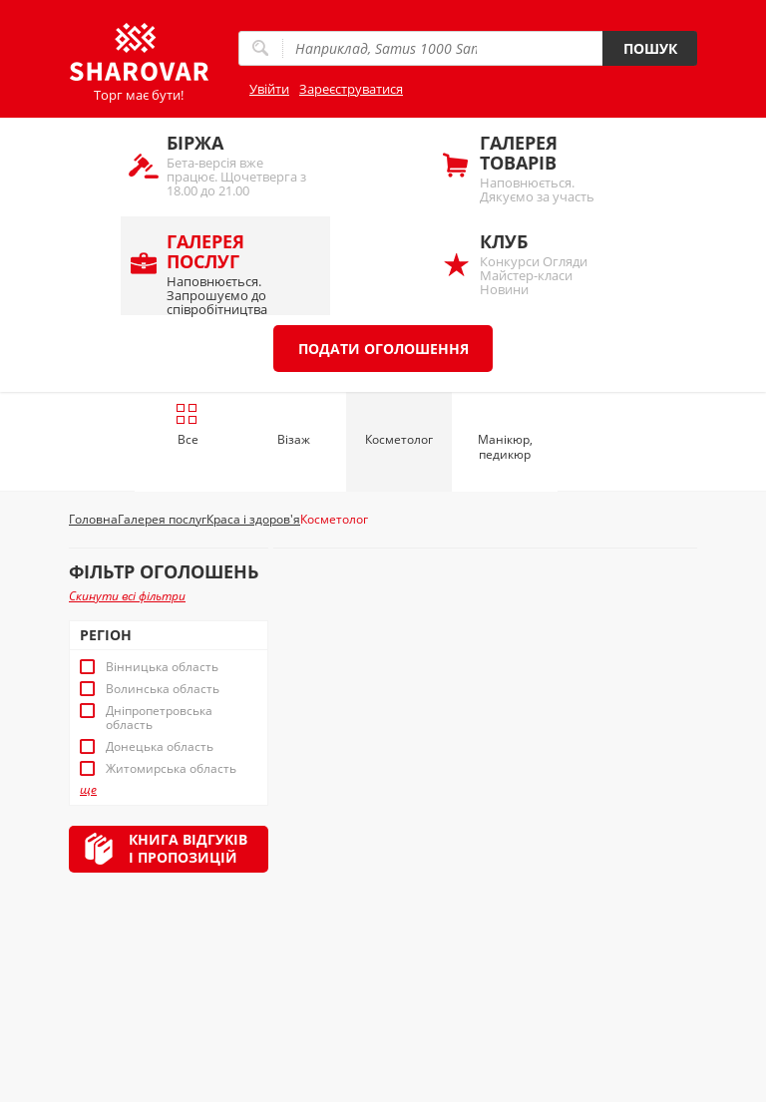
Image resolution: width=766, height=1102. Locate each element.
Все (187, 425)
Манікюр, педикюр (505, 447)
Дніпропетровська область (159, 718)
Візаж (293, 439)
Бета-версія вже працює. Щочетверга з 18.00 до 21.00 (238, 165)
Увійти (269, 89)
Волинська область (162, 689)
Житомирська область (171, 769)
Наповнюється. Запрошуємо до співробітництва (238, 272)
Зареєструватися (351, 89)
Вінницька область (162, 667)
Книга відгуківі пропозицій (188, 848)
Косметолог (399, 439)
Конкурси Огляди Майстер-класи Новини (551, 263)
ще (88, 790)
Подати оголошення (383, 348)
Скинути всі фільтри (127, 595)
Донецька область (159, 747)
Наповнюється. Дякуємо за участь (551, 168)
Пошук (650, 48)
